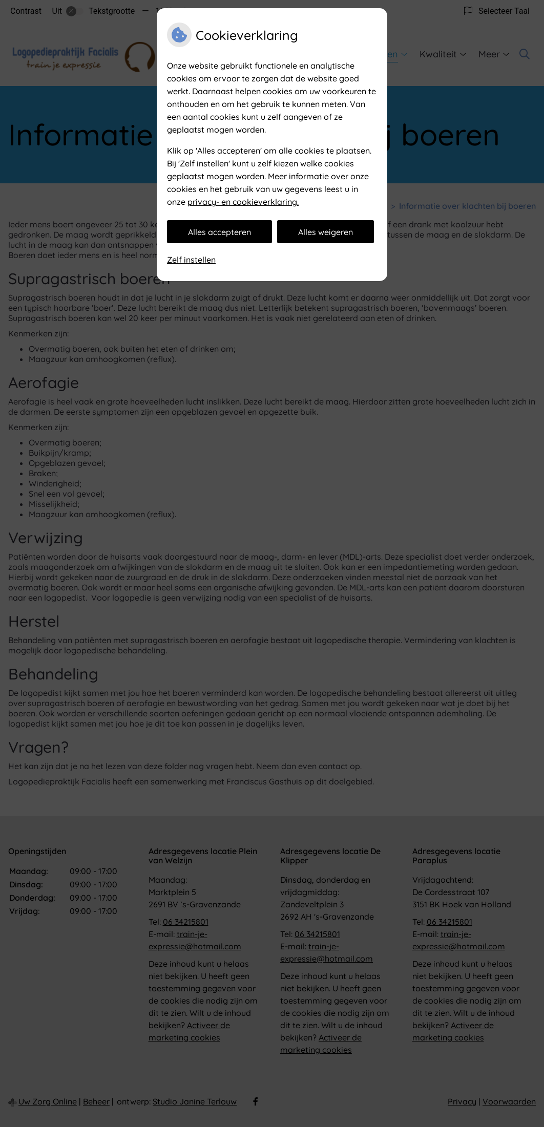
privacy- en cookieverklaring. (243, 202)
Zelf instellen (191, 259)
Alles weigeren (325, 232)
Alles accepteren (219, 232)
